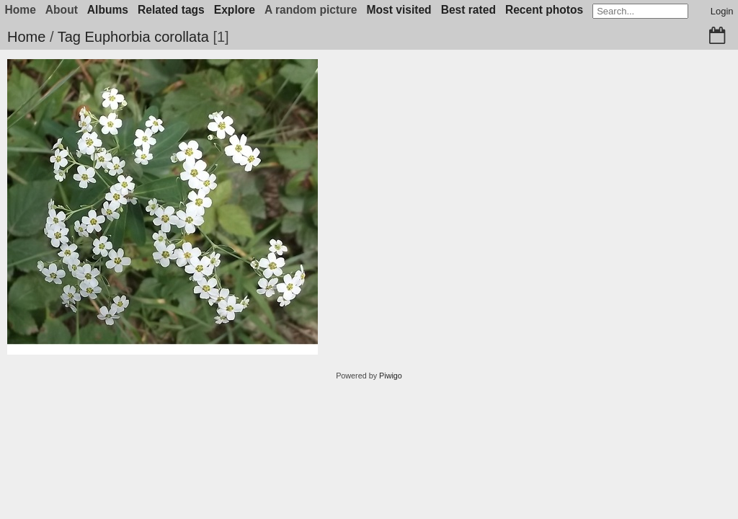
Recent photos (544, 10)
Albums (107, 10)
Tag (69, 37)
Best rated (468, 10)
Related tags (171, 10)
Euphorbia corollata (146, 37)
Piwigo (390, 375)
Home (26, 37)
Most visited (399, 10)
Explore (234, 10)
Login (722, 11)
